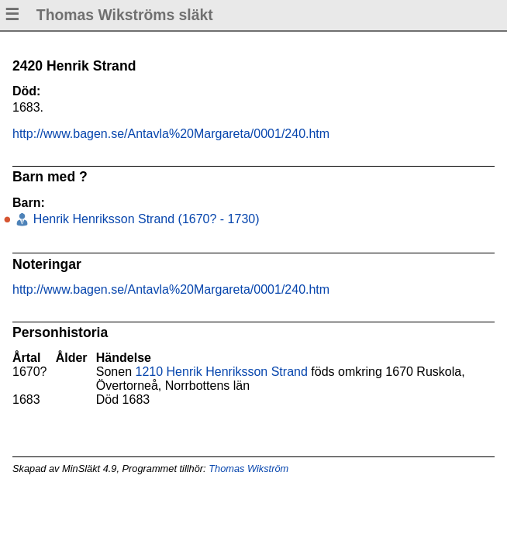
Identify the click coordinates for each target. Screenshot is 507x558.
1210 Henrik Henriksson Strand (222, 371)
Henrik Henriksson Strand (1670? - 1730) (144, 219)
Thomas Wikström (248, 468)
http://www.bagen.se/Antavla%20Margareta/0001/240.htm (170, 133)
